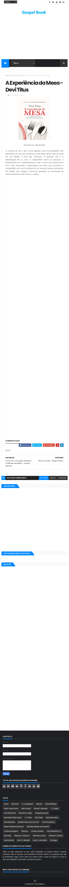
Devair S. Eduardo (40, 808)
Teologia (53, 840)
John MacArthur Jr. (54, 831)
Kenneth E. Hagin (25, 813)
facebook (62, 478)
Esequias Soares (41, 813)
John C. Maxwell (23, 840)
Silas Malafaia (9, 822)
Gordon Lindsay (37, 831)
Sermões (7, 836)
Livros (22, 75)
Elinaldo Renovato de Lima (28, 822)
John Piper (39, 817)
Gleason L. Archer (55, 836)
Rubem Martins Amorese (14, 826)
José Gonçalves (48, 822)
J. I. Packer (55, 808)
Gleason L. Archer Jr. (22, 836)
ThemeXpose (39, 884)
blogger (43, 478)
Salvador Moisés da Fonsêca (38, 826)
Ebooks (39, 804)
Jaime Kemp (9, 840)
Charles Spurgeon (11, 831)
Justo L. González (40, 840)
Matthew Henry (52, 817)
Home (7, 75)
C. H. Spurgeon (27, 804)
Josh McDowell (10, 813)
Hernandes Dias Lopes (13, 817)
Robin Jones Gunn (11, 808)
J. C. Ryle (28, 817)
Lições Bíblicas (50, 804)
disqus (53, 478)
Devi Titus (14, 75)
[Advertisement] (34, 205)
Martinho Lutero (39, 836)
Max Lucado (26, 808)
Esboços (24, 831)
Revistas (15, 804)
